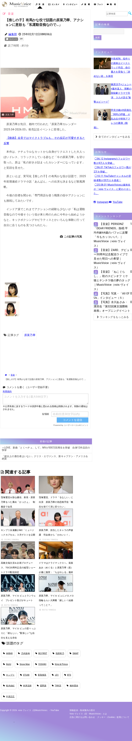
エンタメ (53, 4)
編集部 (12, 34)
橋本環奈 (72, 685)
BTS (67, 675)
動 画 (111, 4)
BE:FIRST (41, 653)
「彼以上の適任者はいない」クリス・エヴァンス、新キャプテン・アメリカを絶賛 (45, 457)
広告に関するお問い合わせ (82, 717)
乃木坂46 (24, 653)
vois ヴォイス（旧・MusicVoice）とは (88, 714)
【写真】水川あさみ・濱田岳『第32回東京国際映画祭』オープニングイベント (112, 306)
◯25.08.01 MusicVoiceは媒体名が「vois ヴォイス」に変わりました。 (112, 189)
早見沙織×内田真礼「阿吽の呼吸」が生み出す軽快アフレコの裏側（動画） (112, 119)
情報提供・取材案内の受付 (82, 710)
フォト (98, 4)
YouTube (115, 202)
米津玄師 (26, 685)
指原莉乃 (58, 653)
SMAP (74, 653)
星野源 (41, 685)
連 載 (85, 4)
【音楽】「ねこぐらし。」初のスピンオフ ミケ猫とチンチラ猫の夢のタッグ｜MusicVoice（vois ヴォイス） (112, 280)
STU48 (24, 675)
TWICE (56, 685)
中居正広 (9, 696)
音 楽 (40, 4)
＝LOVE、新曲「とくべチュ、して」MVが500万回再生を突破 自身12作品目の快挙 (46, 448)
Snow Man (23, 664)
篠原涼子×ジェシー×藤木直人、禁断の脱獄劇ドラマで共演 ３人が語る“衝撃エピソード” (112, 93)
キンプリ (9, 675)
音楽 (13, 375)
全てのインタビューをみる (113, 136)
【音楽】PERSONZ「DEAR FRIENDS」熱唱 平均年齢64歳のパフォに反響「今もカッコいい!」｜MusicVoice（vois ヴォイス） (111, 234)
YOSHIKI (40, 664)
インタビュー (70, 4)
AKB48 (8, 653)
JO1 (55, 675)
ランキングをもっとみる (113, 317)
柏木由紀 (9, 685)
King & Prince (60, 664)
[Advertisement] (56, 58)
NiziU (7, 664)
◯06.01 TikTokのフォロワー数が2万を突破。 (112, 169)
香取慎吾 (40, 675)
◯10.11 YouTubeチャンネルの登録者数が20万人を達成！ (112, 178)
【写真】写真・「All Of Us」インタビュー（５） (111, 295)
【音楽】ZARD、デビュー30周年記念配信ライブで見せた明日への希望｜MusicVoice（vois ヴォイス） (111, 258)
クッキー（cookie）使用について (113, 717)
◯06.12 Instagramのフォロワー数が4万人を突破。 (112, 160)
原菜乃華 (29, 335)
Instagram (101, 202)
